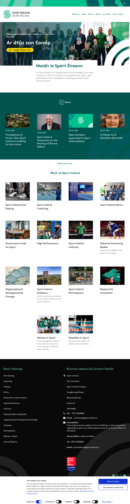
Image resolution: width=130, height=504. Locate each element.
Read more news (65, 164)
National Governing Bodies (15, 414)
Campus (7, 387)
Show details (106, 500)
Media (98, 14)
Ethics (6, 392)
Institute (7, 409)
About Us (76, 14)
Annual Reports (10, 442)
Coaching (8, 381)
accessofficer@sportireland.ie (86, 447)
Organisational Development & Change (20, 420)
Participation (9, 431)
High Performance (12, 403)
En (121, 3)
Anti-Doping (9, 376)
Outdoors (8, 425)
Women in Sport (11, 436)
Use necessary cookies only (113, 485)
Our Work (107, 14)
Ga (124, 3)
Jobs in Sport (118, 14)
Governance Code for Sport (15, 398)
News (83, 14)
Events (91, 14)
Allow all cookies (113, 479)
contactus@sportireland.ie (85, 418)
